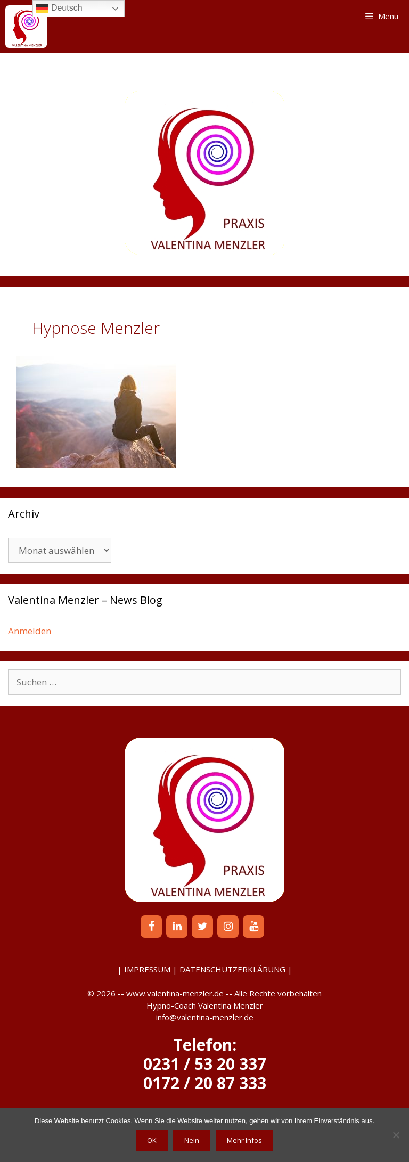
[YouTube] (253, 926)
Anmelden (29, 631)
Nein (191, 1140)
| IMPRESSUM (143, 969)
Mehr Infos (244, 1140)
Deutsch (59, 8)
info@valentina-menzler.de (204, 1017)
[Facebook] (151, 926)
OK (152, 1140)
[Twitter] (202, 926)
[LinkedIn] (176, 926)
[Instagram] (228, 926)
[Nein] (395, 1135)
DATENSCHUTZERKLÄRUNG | (235, 969)
